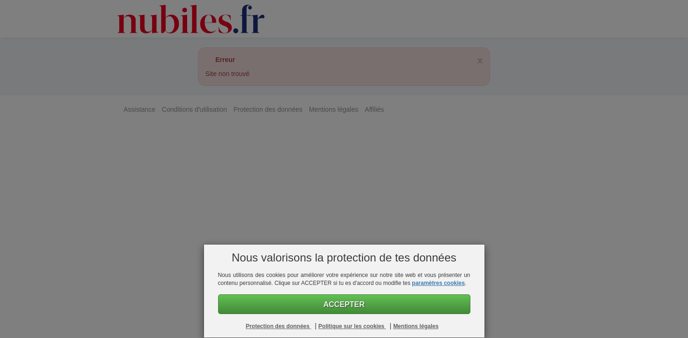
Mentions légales (416, 326)
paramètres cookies (438, 283)
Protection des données (278, 326)
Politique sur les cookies (352, 326)
